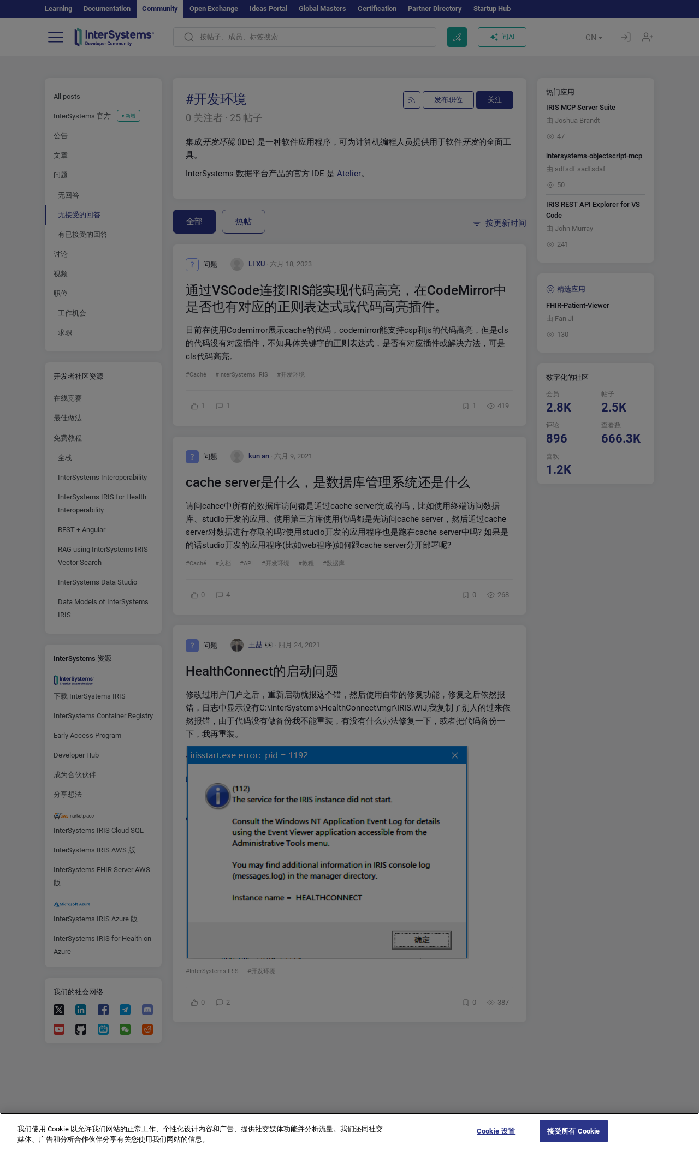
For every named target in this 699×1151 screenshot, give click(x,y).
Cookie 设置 (496, 1140)
